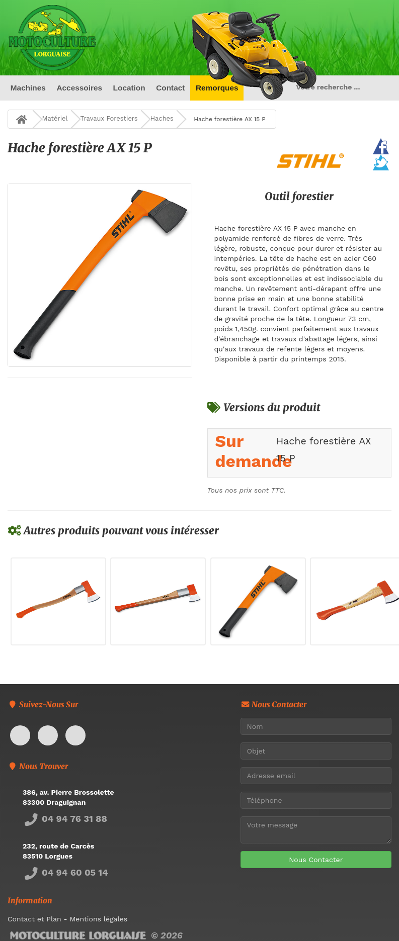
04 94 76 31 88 (65, 818)
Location (129, 87)
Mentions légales (98, 919)
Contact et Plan (34, 919)
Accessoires (79, 87)
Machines (28, 87)
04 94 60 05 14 (65, 872)
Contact (170, 87)
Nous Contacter (316, 860)
